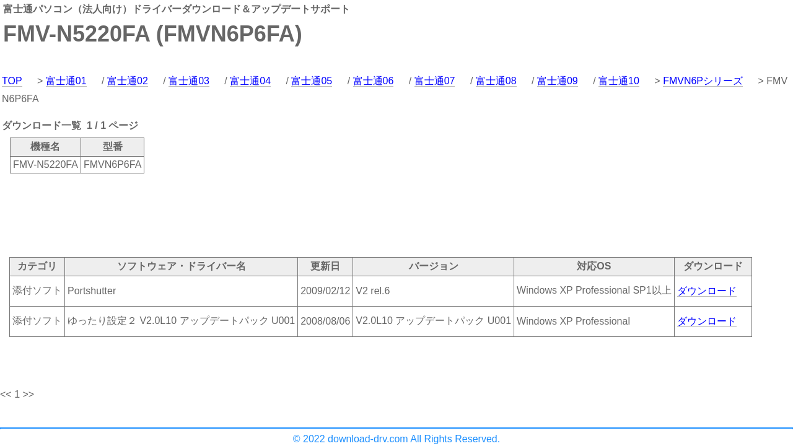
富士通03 (189, 81)
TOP (12, 81)
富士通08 (496, 81)
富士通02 (127, 81)
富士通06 (373, 81)
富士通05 (311, 81)
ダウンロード (707, 291)
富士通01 (66, 81)
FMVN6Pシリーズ (703, 81)
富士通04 (250, 81)
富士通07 (434, 81)
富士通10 (618, 81)
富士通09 (557, 81)
